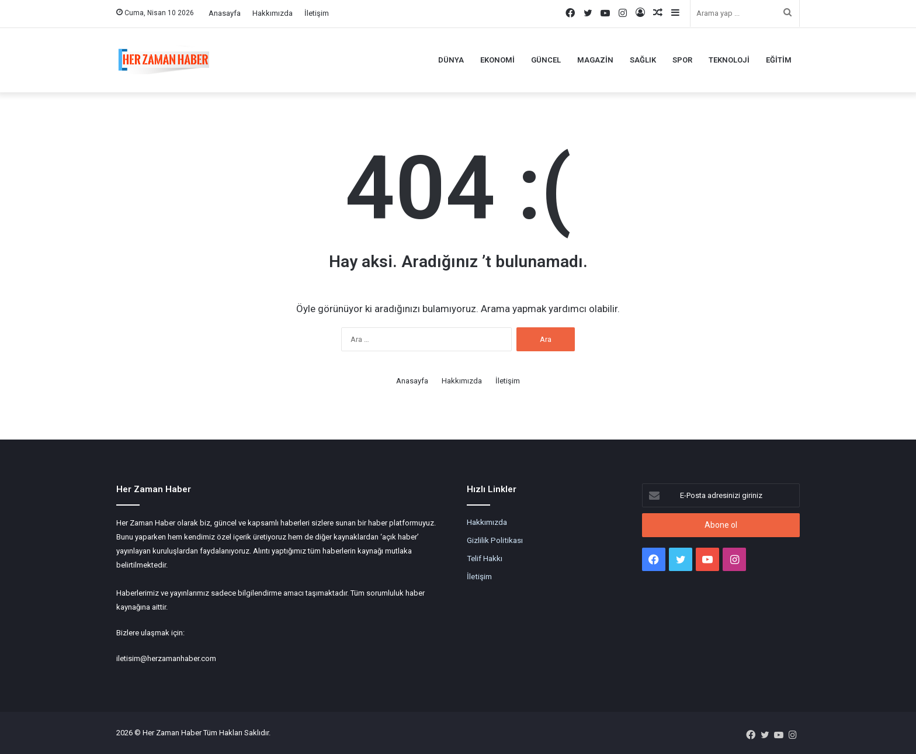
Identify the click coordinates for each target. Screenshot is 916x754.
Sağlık (643, 60)
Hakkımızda (272, 13)
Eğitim (779, 60)
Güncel (546, 60)
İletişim (316, 13)
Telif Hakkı (484, 558)
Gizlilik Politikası (495, 540)
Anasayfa (225, 13)
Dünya (451, 60)
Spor (682, 60)
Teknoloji (729, 60)
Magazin (595, 60)
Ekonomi (497, 60)
